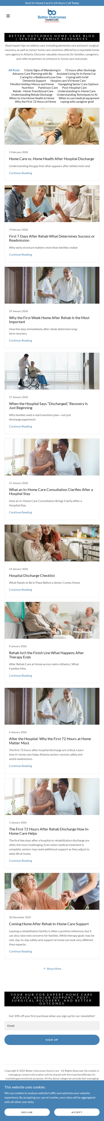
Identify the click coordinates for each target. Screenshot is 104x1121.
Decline (27, 1112)
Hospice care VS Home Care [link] (68, 80)
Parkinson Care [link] (48, 87)
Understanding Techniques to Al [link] (77, 94)
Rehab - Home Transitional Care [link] (33, 91)
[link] (52, 16)
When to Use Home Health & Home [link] (31, 98)
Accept (77, 1112)
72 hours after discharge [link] (80, 70)
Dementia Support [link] (34, 80)
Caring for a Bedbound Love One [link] (40, 77)
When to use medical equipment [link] (79, 98)
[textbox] (52, 1025)
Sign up (52, 1039)
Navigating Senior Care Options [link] (78, 84)
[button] (9, 16)
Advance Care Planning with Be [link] (32, 73)
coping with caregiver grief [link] (77, 101)
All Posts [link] (14, 70)
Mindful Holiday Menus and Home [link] (32, 84)
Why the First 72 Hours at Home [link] (35, 101)
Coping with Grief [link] (77, 77)
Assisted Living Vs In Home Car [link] (76, 73)
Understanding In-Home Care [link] (77, 91)
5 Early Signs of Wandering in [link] (42, 70)
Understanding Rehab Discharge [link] (31, 94)
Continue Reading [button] (20, 173)
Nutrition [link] (28, 87)
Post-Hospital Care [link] (74, 87)
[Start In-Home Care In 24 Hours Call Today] (52, 3)
